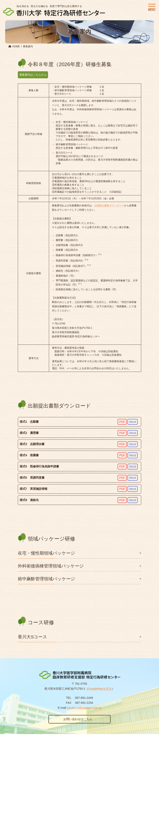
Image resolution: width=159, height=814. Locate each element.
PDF (122, 421)
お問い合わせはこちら (77, 719)
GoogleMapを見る (100, 688)
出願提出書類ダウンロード (109, 205)
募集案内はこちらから (33, 74)
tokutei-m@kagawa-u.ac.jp (84, 707)
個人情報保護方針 (19, 745)
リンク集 (42, 745)
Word (132, 421)
